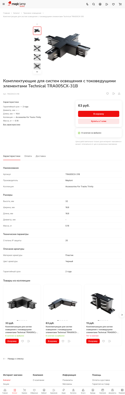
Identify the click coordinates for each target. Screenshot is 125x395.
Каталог (7, 380)
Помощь (96, 375)
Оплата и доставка (101, 380)
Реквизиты (68, 380)
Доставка (41, 156)
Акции (6, 384)
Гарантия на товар (100, 384)
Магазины (67, 384)
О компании (38, 380)
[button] (37, 72)
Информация (69, 375)
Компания (38, 375)
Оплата (28, 156)
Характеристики (11, 156)
